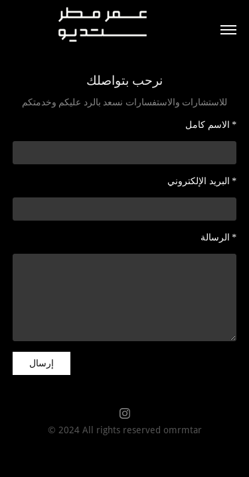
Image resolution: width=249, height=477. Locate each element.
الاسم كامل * (210, 125)
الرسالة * (219, 237)
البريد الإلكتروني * (201, 181)
